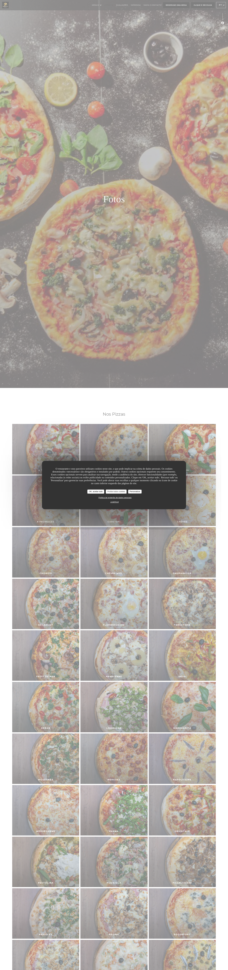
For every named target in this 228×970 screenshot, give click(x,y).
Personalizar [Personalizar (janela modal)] (135, 491)
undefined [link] (114, 502)
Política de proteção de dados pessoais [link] (115, 498)
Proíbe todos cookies (116, 491)
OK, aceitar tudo (96, 491)
